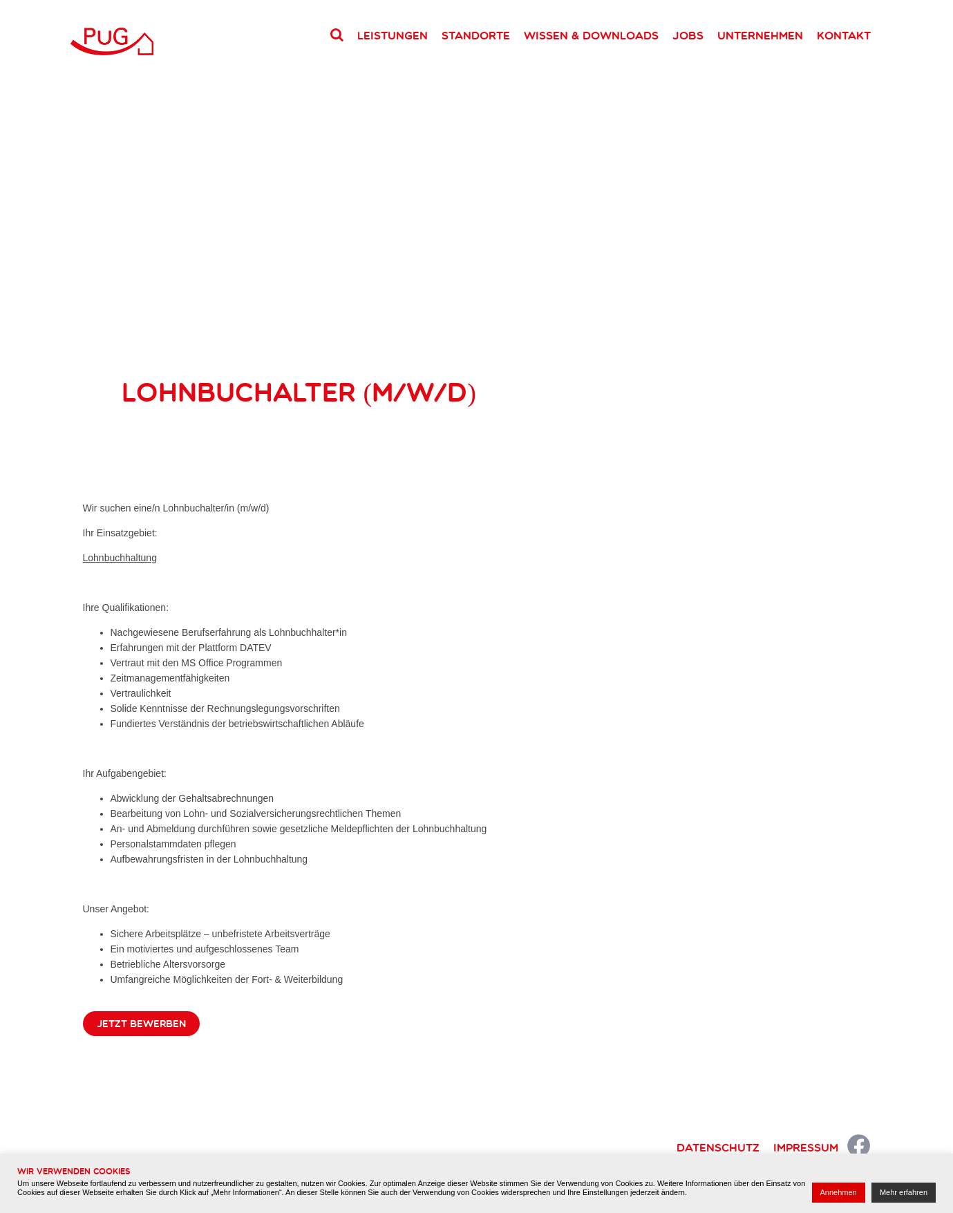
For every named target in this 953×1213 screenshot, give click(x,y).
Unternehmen (760, 35)
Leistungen (392, 35)
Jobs (688, 35)
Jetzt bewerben (141, 1023)
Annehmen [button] (838, 1192)
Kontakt (844, 35)
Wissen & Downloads (591, 35)
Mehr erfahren (903, 1192)
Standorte (476, 35)
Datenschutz (718, 1147)
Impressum (805, 1147)
